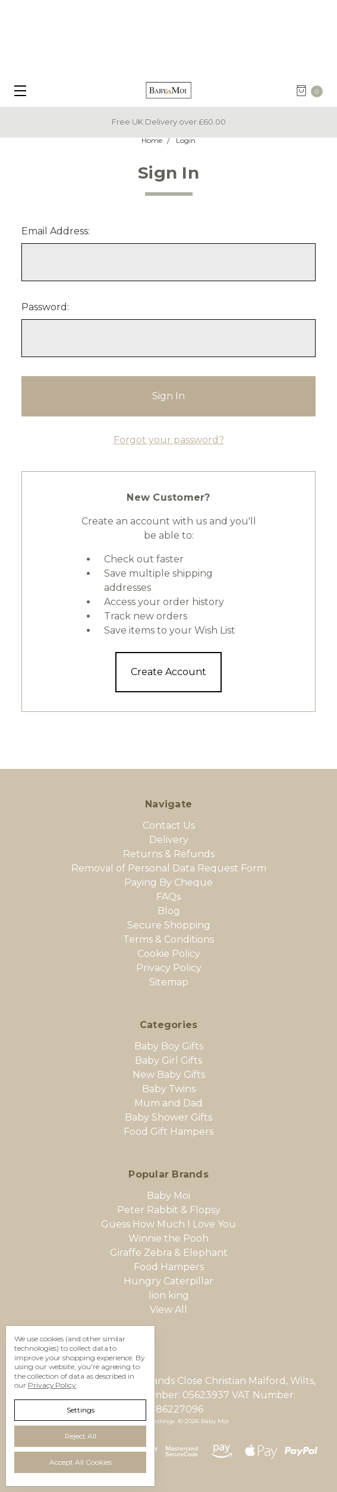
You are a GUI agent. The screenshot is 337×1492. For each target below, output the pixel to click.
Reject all (80, 1435)
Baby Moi (168, 1195)
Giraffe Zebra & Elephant (169, 1252)
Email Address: (55, 231)
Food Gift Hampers (168, 1131)
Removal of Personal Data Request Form (168, 868)
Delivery (168, 839)
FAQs (168, 896)
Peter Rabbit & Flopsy (169, 1210)
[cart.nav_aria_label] (313, 90)
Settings (81, 1409)
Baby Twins (169, 1089)
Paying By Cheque (168, 882)
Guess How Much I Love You (168, 1224)
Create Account (168, 671)
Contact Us (169, 825)
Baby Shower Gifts (168, 1117)
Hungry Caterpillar (168, 1281)
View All (168, 1309)
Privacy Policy (168, 968)
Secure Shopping (168, 925)
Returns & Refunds (169, 854)
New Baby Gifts (169, 1074)
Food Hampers (169, 1267)
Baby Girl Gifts (168, 1060)
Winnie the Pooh (168, 1238)
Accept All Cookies (80, 1462)
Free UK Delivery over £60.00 (169, 121)
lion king (169, 1295)
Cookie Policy (168, 953)
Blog (169, 911)
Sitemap (168, 982)
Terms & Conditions (168, 939)
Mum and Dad (168, 1103)
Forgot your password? (169, 440)
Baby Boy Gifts (168, 1046)
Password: (45, 307)
